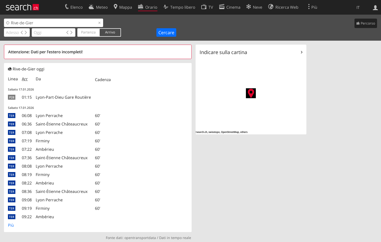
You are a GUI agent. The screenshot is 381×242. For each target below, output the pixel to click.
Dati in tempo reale (175, 237)
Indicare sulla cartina (223, 52)
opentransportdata (140, 237)
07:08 (27, 132)
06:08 (27, 115)
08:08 (27, 166)
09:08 (27, 200)
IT (358, 7)
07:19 (27, 141)
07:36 (27, 157)
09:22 (27, 216)
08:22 (27, 183)
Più (11, 225)
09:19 (27, 208)
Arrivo (110, 32)
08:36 (27, 191)
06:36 (27, 124)
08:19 (27, 174)
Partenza (88, 32)
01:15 (27, 97)
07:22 (27, 149)
